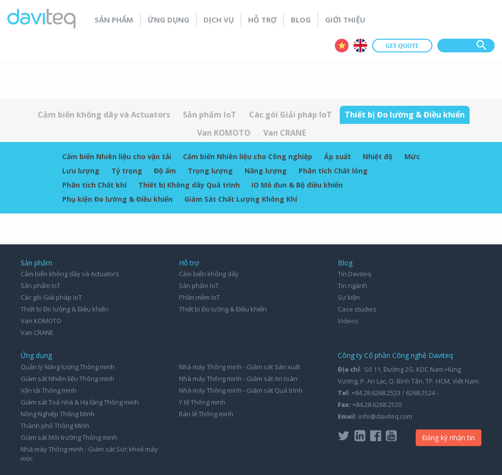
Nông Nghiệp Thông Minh (58, 413)
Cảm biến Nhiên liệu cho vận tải (116, 156)
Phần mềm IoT (199, 297)
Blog (301, 19)
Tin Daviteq (354, 273)
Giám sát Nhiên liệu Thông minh (67, 378)
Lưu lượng (81, 170)
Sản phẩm (114, 19)
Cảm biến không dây (209, 273)
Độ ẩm (165, 170)
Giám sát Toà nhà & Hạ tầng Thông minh (80, 402)
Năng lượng (266, 170)
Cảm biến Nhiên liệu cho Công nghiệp (247, 156)
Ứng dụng (168, 19)
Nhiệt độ (378, 156)
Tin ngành (352, 285)
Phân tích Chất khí (94, 185)
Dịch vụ (218, 19)
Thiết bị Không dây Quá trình (189, 185)
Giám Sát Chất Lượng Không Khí (240, 199)
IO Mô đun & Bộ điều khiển (297, 185)
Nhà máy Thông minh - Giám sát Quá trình (240, 390)
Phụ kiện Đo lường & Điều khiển (117, 199)
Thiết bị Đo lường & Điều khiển (405, 114)
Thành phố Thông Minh (55, 425)
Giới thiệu (345, 19)
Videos (348, 320)
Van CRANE (284, 132)
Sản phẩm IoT (209, 114)
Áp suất (337, 156)
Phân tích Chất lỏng (333, 170)
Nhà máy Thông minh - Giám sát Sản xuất (239, 366)
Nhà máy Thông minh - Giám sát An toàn (238, 378)
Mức (412, 156)
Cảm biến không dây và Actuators (104, 114)
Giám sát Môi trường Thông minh (69, 437)
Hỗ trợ (262, 19)
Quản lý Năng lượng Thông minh (68, 366)
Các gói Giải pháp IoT (290, 114)
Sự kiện (349, 297)
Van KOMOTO (224, 132)
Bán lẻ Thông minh (206, 413)
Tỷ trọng (126, 170)
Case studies (357, 309)
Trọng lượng (210, 170)
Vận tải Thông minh (48, 390)
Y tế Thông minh (202, 402)
